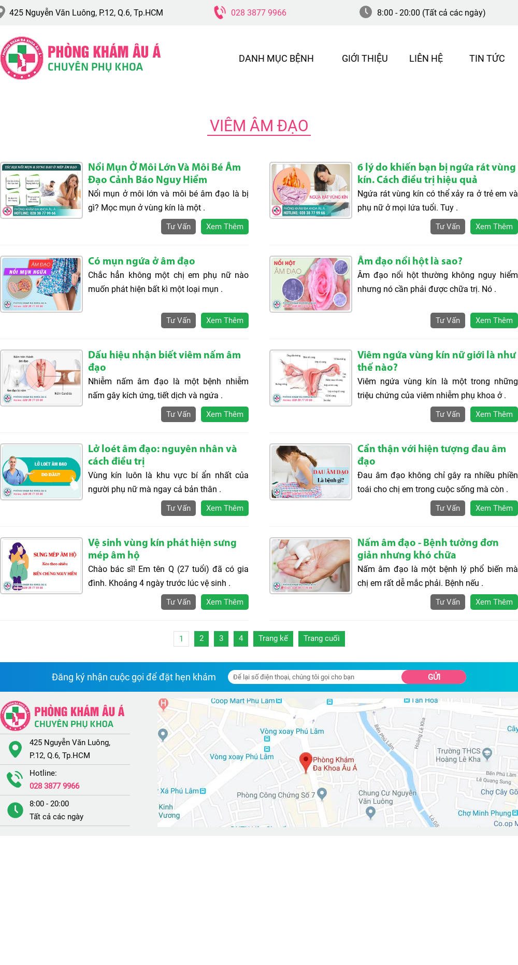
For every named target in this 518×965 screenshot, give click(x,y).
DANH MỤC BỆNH (276, 58)
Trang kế (273, 638)
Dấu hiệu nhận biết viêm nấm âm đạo (164, 362)
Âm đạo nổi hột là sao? (410, 262)
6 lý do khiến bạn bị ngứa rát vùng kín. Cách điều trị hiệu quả (436, 174)
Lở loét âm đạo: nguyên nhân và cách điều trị (162, 455)
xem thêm (224, 226)
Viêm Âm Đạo (259, 126)
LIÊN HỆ (426, 58)
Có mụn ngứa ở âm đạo (141, 262)
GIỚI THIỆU (365, 58)
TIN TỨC (487, 58)
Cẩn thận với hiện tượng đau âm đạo (431, 455)
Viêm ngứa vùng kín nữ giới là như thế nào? (436, 362)
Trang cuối (322, 638)
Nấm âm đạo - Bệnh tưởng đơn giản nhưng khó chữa (428, 549)
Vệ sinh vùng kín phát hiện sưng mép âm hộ (162, 549)
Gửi (434, 677)
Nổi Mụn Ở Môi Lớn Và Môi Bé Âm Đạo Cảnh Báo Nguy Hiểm (164, 174)
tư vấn (178, 226)
